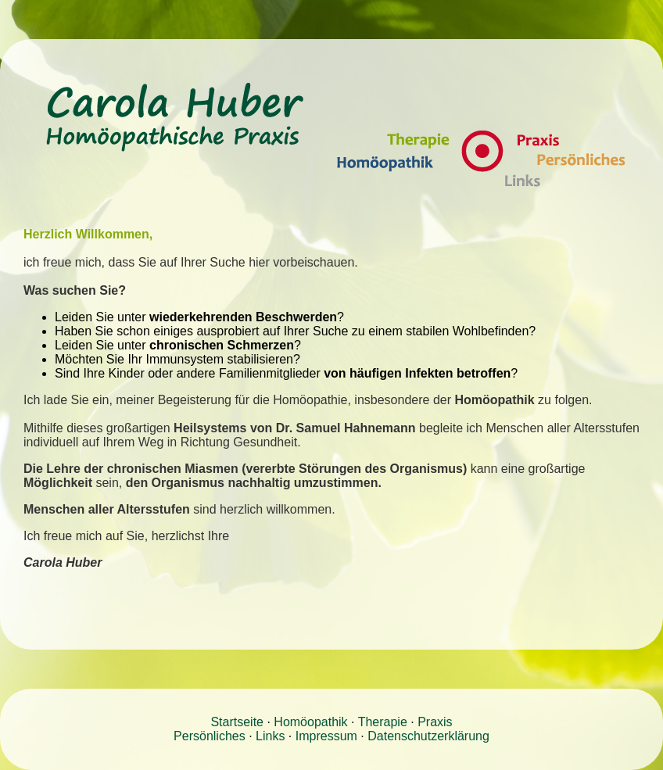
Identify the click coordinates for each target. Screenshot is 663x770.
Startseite (236, 722)
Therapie (382, 722)
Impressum (326, 736)
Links (270, 736)
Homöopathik (310, 722)
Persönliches (209, 736)
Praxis (435, 722)
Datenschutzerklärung (428, 736)
